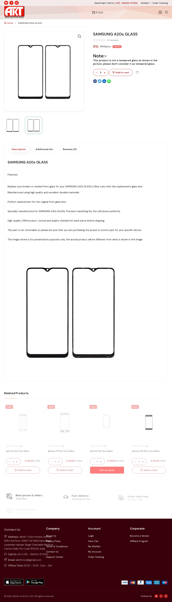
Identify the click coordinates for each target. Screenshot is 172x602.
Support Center (54, 556)
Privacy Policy (53, 541)
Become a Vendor (139, 535)
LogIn (91, 535)
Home (8, 23)
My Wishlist (94, 546)
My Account (94, 551)
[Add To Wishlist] (137, 72)
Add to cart (120, 72)
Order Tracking (160, 3)
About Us (51, 535)
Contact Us (52, 551)
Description (19, 149)
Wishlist (145, 3)
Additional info (44, 149)
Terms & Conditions (57, 546)
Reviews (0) (69, 149)
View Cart (93, 541)
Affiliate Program (139, 541)
